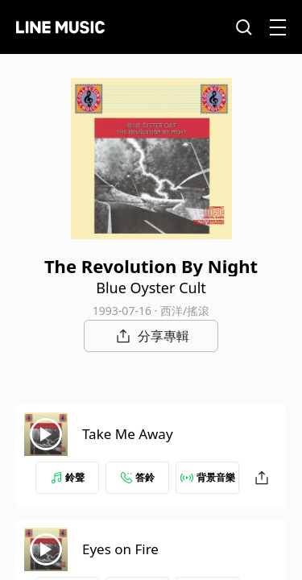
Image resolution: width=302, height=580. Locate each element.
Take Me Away (127, 434)
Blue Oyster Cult (151, 287)
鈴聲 (68, 477)
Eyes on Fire (120, 549)
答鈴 (138, 477)
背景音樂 (207, 477)
